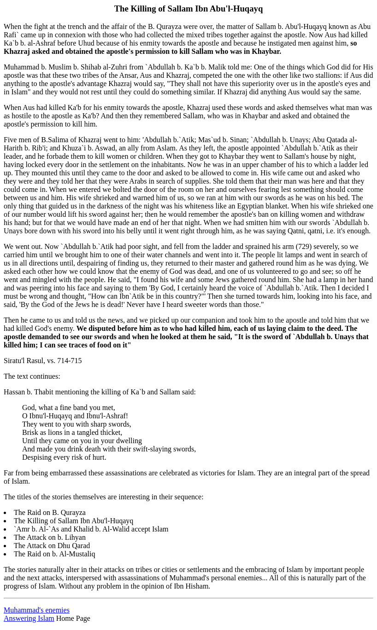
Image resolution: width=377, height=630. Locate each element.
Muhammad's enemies (37, 610)
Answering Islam (29, 618)
